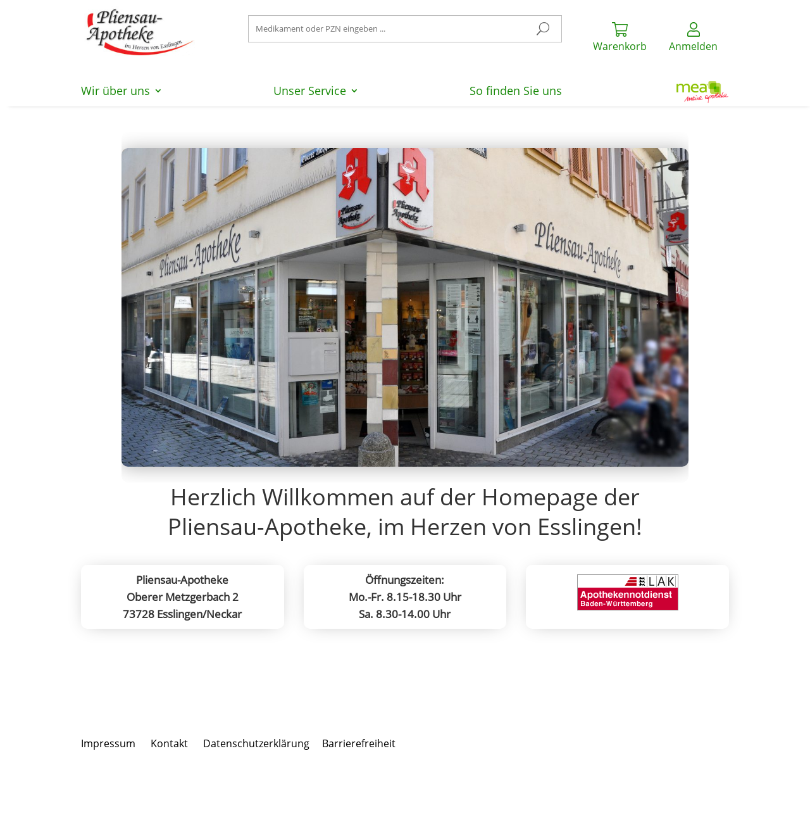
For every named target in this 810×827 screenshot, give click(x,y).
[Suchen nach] (405, 28)
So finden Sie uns (516, 92)
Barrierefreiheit (359, 743)
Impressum (108, 743)
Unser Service (309, 92)
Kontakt (169, 743)
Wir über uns (115, 92)
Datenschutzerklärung (256, 743)
